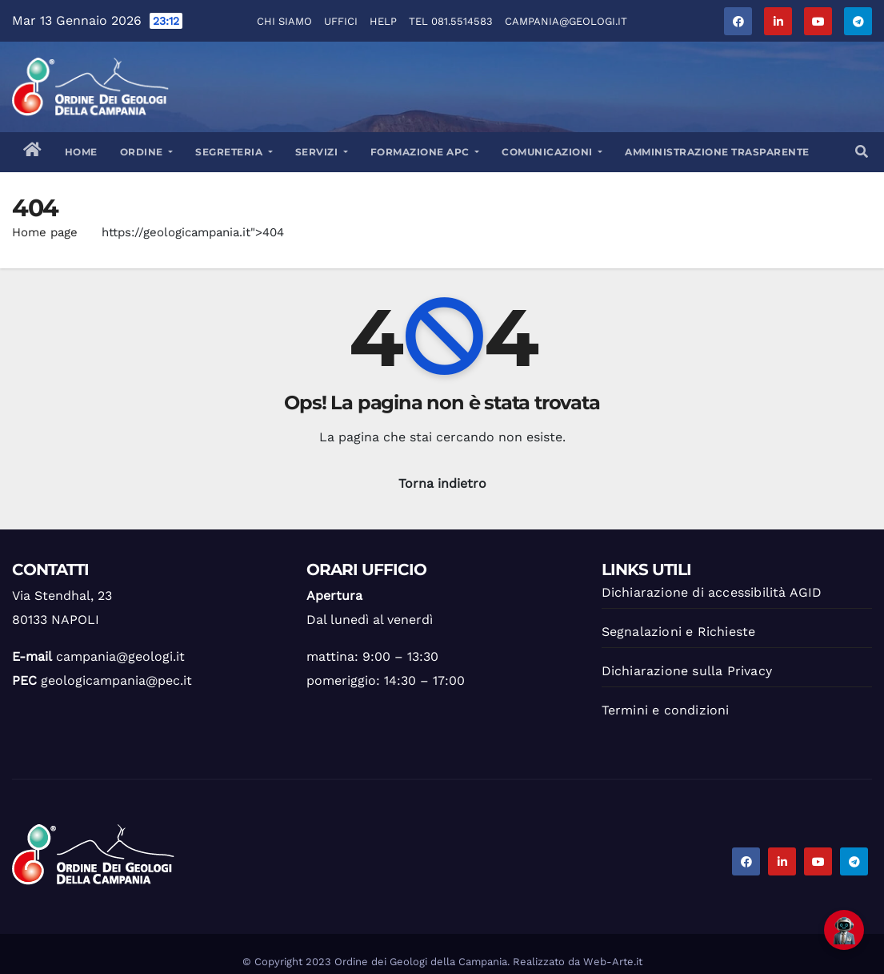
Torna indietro (442, 483)
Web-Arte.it (612, 962)
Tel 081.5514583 (451, 21)
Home (81, 152)
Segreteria (234, 152)
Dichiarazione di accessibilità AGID (712, 592)
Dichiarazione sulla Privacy (687, 670)
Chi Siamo (284, 21)
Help (383, 21)
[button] (861, 151)
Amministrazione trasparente (717, 152)
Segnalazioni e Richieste (679, 631)
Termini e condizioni (666, 710)
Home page (45, 232)
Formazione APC (425, 152)
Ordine (147, 152)
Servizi (321, 152)
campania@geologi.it (566, 21)
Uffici (341, 21)
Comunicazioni (552, 152)
